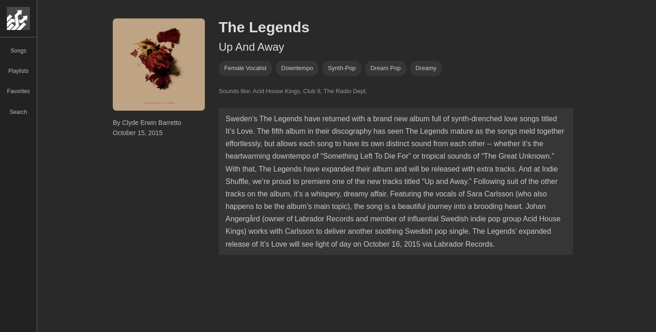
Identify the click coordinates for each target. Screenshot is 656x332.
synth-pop (342, 68)
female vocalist (245, 68)
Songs (18, 50)
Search (18, 112)
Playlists (18, 71)
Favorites (18, 91)
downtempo (297, 68)
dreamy (426, 68)
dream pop (386, 68)
